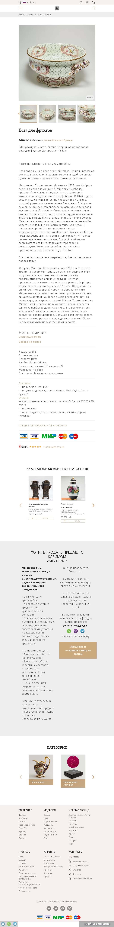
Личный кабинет (52, 856)
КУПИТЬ (45, 518)
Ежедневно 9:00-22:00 (80, 878)
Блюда (47, 815)
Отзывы (22, 863)
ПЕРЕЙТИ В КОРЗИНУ (97, 924)
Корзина (48, 873)
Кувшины (48, 825)
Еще (46, 838)
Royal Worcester (76, 827)
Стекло (22, 821)
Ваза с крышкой (66, 507)
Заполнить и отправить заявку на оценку (78, 650)
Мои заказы (49, 860)
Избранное (49, 863)
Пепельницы (50, 831)
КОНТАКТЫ (76, 851)
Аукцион (23, 870)
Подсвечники (50, 835)
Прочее (22, 838)
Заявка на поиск (30, 341)
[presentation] (20, 504)
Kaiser (72, 834)
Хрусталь (23, 818)
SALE (21, 856)
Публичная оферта (28, 888)
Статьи (22, 860)
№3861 (48, 14)
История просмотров (53, 866)
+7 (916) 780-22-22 (75, 626)
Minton (31, 140)
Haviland (73, 824)
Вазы (40, 14)
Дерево (22, 835)
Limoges (72, 840)
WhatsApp (75, 870)
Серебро (23, 828)
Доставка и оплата (27, 873)
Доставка (25, 383)
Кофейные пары (51, 821)
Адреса (74, 857)
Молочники (38, 782)
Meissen (72, 820)
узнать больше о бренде (58, 140)
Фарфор (22, 815)
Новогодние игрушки (70, 783)
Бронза (22, 831)
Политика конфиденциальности (29, 883)
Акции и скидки (26, 866)
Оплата (23, 397)
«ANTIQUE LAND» (26, 14)
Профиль (48, 870)
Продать (48, 876)
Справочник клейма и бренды (80, 816)
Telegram (75, 874)
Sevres (72, 837)
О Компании (25, 891)
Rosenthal (73, 830)
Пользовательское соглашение (28, 877)
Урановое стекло (27, 825)
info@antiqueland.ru (79, 865)
